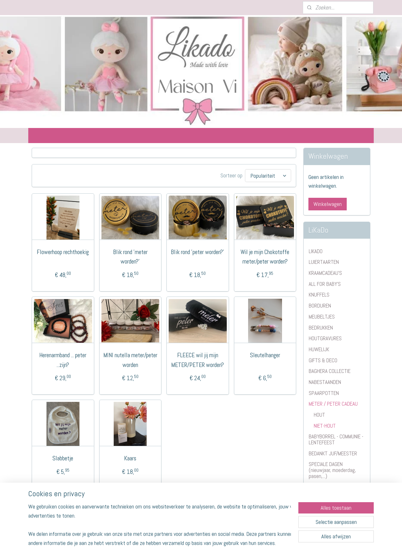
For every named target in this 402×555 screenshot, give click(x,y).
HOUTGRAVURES (325, 338)
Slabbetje (62, 457)
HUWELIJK (319, 349)
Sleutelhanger (265, 354)
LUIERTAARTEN (324, 261)
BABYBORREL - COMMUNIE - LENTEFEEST (336, 439)
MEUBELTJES (322, 316)
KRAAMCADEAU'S (325, 272)
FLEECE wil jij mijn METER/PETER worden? (197, 359)
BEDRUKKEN (321, 327)
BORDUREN (320, 305)
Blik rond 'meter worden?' (130, 255)
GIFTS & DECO (323, 360)
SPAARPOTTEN (324, 393)
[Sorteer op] (268, 175)
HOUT (319, 414)
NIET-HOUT (325, 425)
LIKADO (316, 251)
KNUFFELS (319, 294)
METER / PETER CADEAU (333, 403)
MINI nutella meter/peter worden (130, 359)
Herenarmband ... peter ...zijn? (62, 359)
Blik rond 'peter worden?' (197, 251)
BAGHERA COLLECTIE (329, 371)
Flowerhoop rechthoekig (63, 251)
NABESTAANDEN (325, 382)
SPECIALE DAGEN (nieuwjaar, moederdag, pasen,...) (332, 470)
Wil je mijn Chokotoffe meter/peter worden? (265, 255)
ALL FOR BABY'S (325, 283)
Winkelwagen (327, 204)
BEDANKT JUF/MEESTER (333, 453)
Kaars (130, 457)
